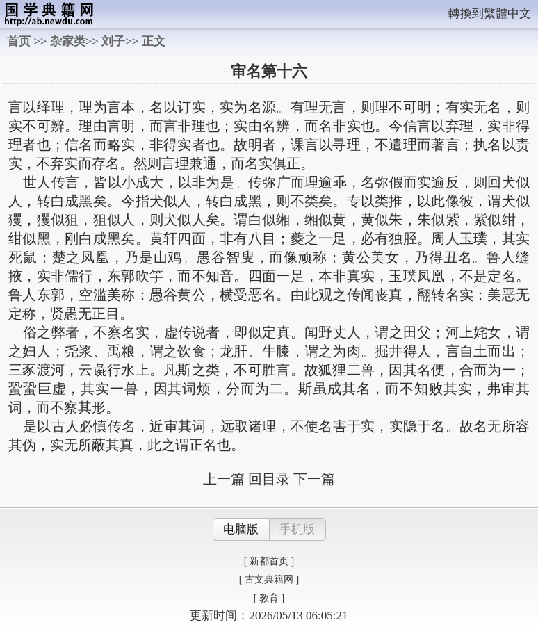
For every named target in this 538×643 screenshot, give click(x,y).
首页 (19, 41)
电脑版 (241, 529)
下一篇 (314, 479)
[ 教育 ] (269, 598)
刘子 (113, 41)
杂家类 (67, 41)
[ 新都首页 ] (269, 561)
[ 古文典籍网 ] (269, 579)
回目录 (269, 479)
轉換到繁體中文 (489, 13)
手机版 (297, 529)
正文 (153, 41)
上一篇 (224, 479)
